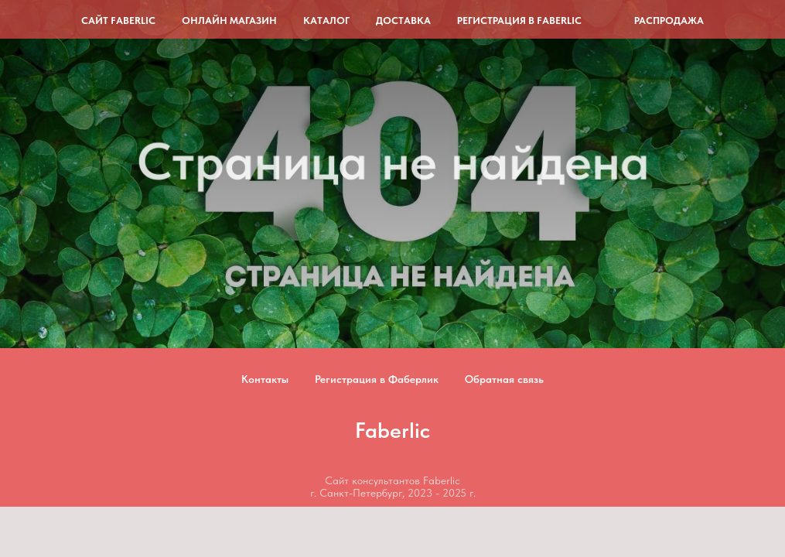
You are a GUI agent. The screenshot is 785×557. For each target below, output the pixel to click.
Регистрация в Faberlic (519, 20)
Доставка (403, 20)
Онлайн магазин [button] (229, 20)
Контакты (264, 379)
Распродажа (669, 20)
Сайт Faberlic (118, 20)
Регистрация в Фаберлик (377, 379)
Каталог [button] (326, 20)
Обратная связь (504, 379)
